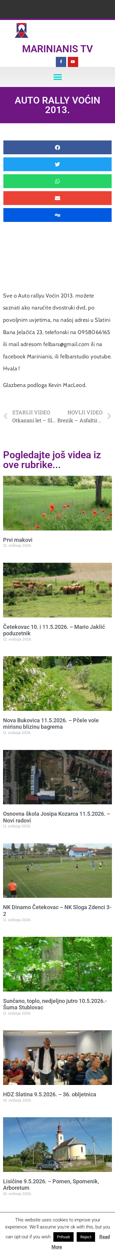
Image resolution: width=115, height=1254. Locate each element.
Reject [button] (85, 1237)
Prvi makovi (18, 540)
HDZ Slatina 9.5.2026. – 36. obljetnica (49, 1094)
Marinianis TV (57, 49)
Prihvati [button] (63, 1237)
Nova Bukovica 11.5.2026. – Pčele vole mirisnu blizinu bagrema (51, 723)
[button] (57, 77)
